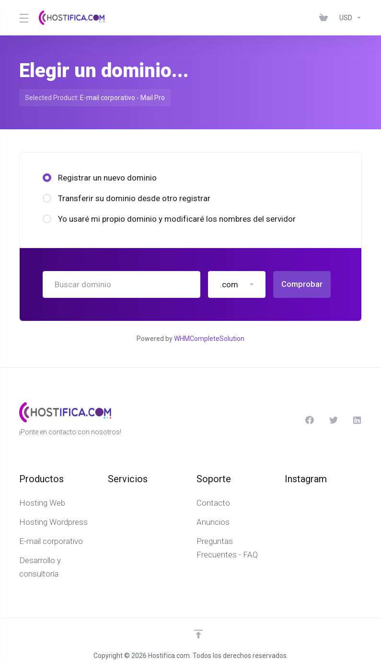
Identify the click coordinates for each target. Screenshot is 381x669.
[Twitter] (334, 420)
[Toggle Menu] (23, 18)
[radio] (47, 177)
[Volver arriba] (198, 634)
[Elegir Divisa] (348, 17)
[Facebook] (310, 420)
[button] (237, 284)
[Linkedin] (357, 420)
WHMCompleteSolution (209, 338)
